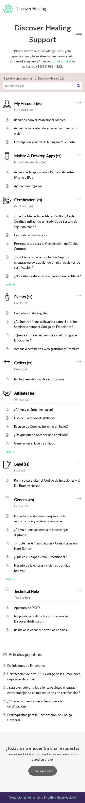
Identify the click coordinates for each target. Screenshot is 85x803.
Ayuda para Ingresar (28, 186)
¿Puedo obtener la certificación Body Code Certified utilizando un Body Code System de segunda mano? (45, 221)
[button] (78, 85)
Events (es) (23, 297)
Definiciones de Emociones (26, 665)
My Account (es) (27, 103)
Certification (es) (28, 200)
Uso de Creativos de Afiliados (34, 418)
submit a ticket (60, 61)
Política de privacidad (61, 797)
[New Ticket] (42, 771)
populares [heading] (25, 654)
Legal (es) (21, 464)
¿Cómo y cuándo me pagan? (33, 409)
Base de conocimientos (18, 78)
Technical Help (26, 591)
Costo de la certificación (31, 235)
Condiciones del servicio (26, 797)
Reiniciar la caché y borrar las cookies (40, 630)
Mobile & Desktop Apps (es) (37, 156)
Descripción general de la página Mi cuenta (44, 142)
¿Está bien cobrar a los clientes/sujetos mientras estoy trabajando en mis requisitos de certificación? (47, 262)
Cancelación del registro (31, 313)
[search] (42, 86)
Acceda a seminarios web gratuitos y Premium (46, 349)
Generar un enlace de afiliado (34, 443)
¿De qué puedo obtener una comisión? (41, 435)
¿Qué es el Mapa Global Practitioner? (40, 557)
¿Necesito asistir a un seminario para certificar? (47, 276)
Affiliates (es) (24, 393)
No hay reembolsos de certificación (39, 379)
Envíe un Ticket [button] (42, 771)
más (10, 284)
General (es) (24, 499)
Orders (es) (23, 363)
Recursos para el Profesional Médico (40, 120)
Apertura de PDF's (27, 607)
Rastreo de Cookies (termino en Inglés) (41, 426)
